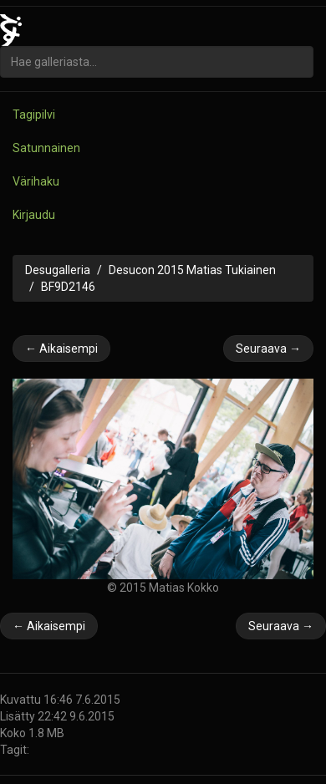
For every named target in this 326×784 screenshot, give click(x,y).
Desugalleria (57, 270)
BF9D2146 (68, 286)
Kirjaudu (34, 214)
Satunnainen (46, 148)
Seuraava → (268, 348)
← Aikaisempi (61, 348)
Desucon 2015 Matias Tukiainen (192, 270)
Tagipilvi (34, 114)
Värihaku (36, 181)
